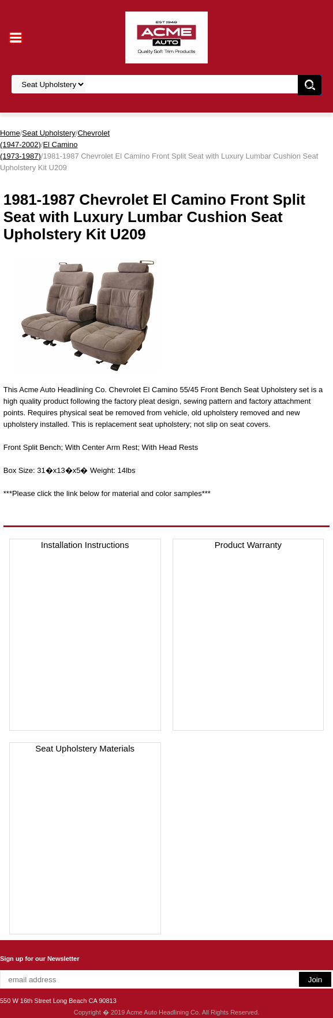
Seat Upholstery (49, 133)
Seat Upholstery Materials (84, 748)
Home (10, 133)
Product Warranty (248, 545)
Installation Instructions (85, 545)
